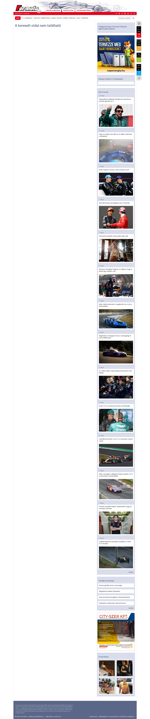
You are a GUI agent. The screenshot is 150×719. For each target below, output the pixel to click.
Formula (29, 18)
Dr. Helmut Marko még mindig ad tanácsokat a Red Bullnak (116, 384)
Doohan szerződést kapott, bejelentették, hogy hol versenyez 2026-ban (116, 520)
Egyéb (65, 18)
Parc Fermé (103, 92)
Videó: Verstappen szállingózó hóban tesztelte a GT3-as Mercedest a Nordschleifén (116, 486)
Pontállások (68, 10)
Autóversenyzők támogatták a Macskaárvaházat (114, 597)
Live (78, 18)
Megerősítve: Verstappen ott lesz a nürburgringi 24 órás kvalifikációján (116, 349)
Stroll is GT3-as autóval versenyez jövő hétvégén (116, 418)
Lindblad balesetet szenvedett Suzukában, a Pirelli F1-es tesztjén (116, 554)
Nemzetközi (45, 18)
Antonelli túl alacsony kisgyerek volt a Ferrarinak (116, 215)
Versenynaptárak (83, 10)
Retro (59, 18)
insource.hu (57, 716)
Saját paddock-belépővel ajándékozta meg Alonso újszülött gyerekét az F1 (116, 112)
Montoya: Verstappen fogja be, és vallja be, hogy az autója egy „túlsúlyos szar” (116, 282)
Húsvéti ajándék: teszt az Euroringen (110, 585)
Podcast (72, 18)
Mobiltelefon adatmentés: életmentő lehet (112, 603)
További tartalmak (106, 580)
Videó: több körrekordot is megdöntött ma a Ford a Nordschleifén (116, 315)
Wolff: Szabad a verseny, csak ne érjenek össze (116, 182)
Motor (37, 18)
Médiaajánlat (103, 716)
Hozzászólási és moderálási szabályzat (121, 716)
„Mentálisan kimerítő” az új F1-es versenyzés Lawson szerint (116, 452)
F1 (23, 18)
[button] (134, 13)
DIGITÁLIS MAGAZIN (53, 10)
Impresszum (93, 716)
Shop (17, 18)
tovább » (131, 572)
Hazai (54, 18)
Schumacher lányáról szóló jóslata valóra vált (116, 248)
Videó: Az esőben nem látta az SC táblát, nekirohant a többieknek (116, 147)
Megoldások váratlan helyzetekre (109, 591)
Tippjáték (84, 18)
